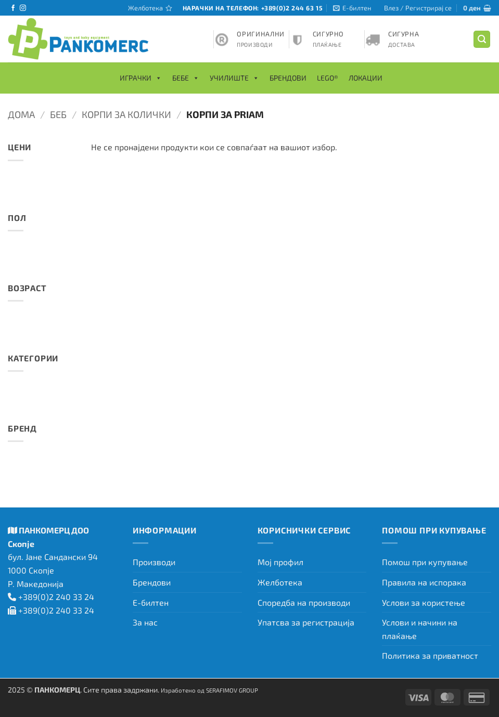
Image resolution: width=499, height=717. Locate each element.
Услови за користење (423, 602)
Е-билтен (151, 602)
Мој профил (280, 562)
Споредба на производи (304, 602)
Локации (365, 77)
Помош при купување (425, 562)
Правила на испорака (424, 582)
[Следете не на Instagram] (23, 8)
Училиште (234, 78)
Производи (154, 562)
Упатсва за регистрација (306, 622)
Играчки (141, 78)
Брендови (288, 77)
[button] (352, 8)
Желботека (280, 582)
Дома (21, 114)
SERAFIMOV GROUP (232, 690)
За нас (145, 622)
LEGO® (327, 77)
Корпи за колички (126, 114)
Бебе (185, 78)
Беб (58, 114)
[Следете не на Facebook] (13, 8)
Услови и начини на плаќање (419, 629)
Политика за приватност (430, 655)
